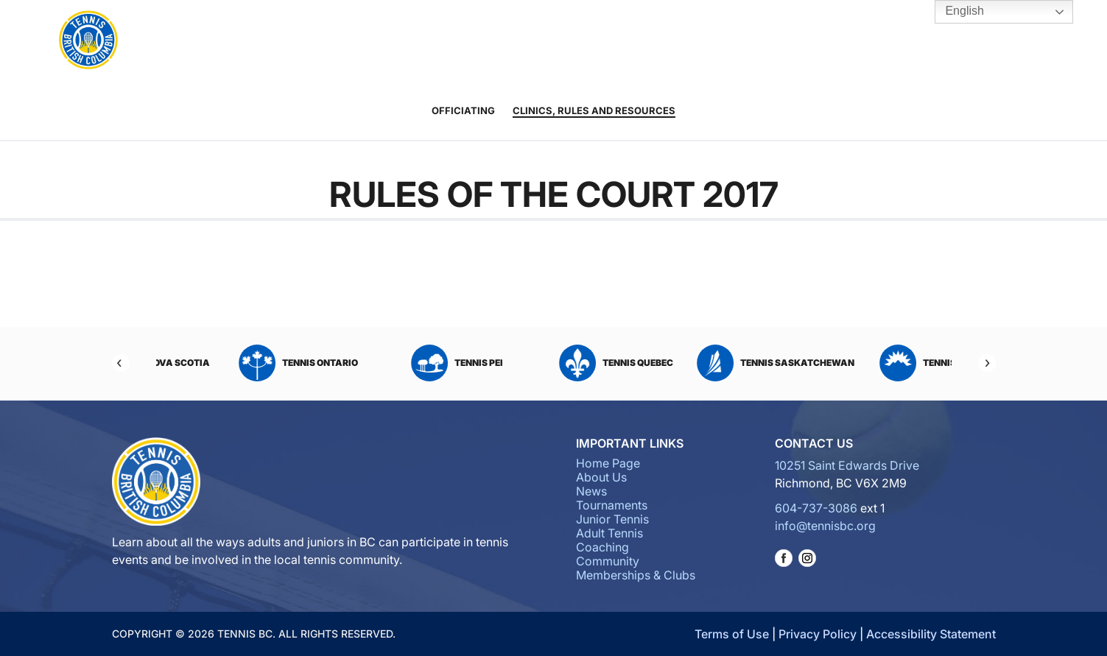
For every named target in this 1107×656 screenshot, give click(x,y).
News (329, 41)
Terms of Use (732, 634)
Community (670, 41)
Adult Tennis (531, 41)
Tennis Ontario (394, 363)
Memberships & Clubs (756, 41)
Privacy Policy (818, 634)
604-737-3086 (816, 508)
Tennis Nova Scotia (235, 363)
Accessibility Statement (931, 634)
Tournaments (401, 41)
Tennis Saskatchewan (872, 363)
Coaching (593, 41)
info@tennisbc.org (825, 525)
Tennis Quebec (713, 363)
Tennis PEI (553, 363)
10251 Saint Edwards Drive (847, 465)
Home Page (608, 463)
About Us (279, 41)
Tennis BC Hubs (831, 41)
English (954, 12)
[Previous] (121, 363)
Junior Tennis (476, 41)
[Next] (987, 363)
